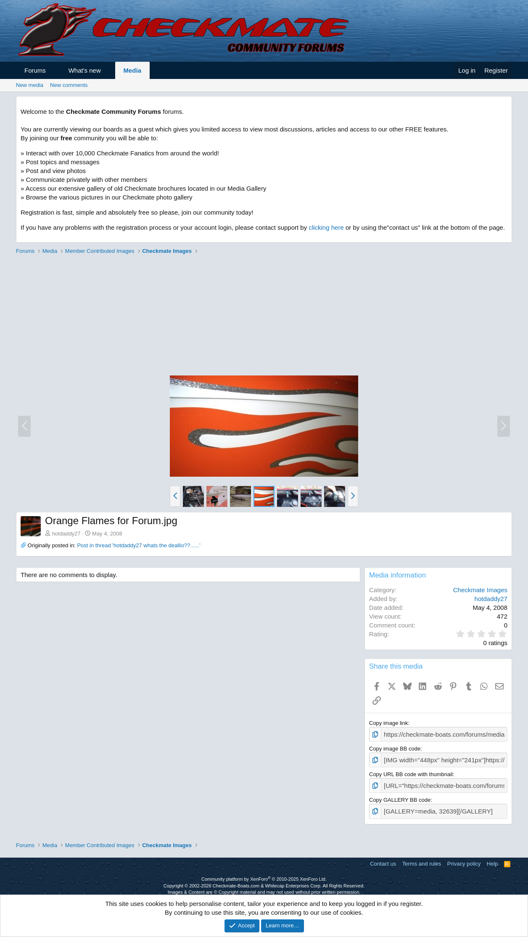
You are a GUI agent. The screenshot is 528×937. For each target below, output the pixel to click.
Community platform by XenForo (264, 874)
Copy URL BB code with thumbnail (411, 772)
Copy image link (388, 723)
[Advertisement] (264, 316)
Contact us (383, 859)
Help (492, 859)
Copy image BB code (394, 747)
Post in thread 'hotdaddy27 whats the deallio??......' (138, 545)
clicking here (326, 227)
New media (29, 85)
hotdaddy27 (66, 533)
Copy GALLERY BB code (399, 796)
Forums (35, 70)
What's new (85, 70)
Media (133, 70)
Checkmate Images (480, 589)
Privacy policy (463, 859)
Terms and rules (421, 859)
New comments (69, 85)
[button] (53, 70)
